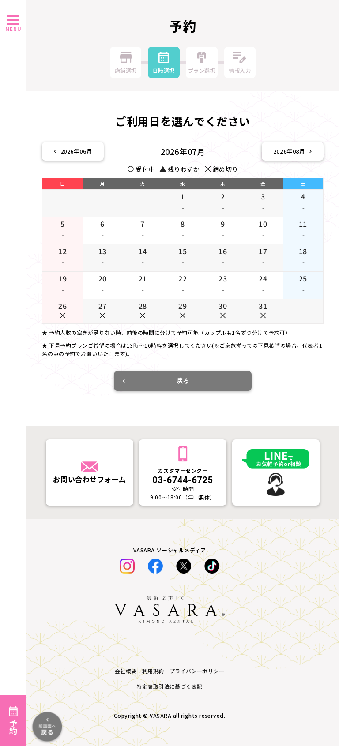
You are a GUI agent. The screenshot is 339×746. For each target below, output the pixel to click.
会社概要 (126, 671)
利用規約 (153, 671)
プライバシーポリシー (197, 671)
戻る (156, 380)
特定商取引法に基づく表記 (169, 686)
